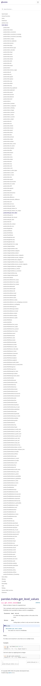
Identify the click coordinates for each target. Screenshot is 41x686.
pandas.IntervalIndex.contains (10, 313)
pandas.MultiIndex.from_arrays (10, 324)
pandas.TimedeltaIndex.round (10, 507)
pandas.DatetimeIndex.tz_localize (11, 460)
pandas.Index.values (8, 29)
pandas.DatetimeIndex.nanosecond (11, 395)
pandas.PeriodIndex (7, 518)
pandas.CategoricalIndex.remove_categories (13, 262)
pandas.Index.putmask (8, 137)
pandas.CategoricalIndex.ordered (10, 253)
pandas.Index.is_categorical (9, 105)
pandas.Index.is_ (7, 101)
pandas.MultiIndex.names (9, 333)
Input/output (5, 14)
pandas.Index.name (7, 54)
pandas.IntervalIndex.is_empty (10, 299)
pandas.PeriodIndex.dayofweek (10, 523)
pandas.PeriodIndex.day (8, 520)
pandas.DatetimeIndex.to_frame (10, 482)
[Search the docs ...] (20, 9)
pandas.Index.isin (7, 221)
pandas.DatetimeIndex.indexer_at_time (12, 447)
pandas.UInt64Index (8, 232)
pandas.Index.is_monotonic (9, 32)
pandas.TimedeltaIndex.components (11, 498)
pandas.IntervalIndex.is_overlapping (11, 304)
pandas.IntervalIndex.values (9, 297)
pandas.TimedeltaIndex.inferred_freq (11, 500)
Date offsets (4, 577)
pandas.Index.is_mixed (8, 114)
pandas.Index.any (7, 74)
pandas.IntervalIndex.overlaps (10, 315)
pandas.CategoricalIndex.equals (10, 275)
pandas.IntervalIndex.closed (9, 293)
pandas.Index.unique (8, 139)
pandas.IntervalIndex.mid (9, 291)
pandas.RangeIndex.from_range (10, 244)
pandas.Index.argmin (8, 76)
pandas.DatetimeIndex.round (10, 462)
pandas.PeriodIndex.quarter (9, 552)
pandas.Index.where (8, 132)
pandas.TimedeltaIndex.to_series (10, 505)
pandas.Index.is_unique (8, 38)
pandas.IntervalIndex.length (9, 295)
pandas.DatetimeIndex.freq (9, 424)
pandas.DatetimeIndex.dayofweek (11, 413)
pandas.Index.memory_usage (10, 70)
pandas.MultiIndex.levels (9, 335)
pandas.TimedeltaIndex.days (9, 489)
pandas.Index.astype (8, 159)
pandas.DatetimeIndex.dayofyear (11, 404)
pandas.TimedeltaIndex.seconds (10, 491)
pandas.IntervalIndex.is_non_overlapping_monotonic (15, 302)
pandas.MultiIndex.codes (9, 337)
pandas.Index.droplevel (8, 148)
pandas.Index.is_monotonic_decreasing (12, 36)
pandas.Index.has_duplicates (9, 41)
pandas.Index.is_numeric (9, 116)
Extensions (4, 592)
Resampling (4, 583)
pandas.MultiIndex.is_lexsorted (10, 353)
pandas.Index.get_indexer (9, 206)
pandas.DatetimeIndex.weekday (10, 418)
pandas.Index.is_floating (8, 107)
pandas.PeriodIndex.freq (9, 538)
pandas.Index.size (7, 63)
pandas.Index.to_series (8, 172)
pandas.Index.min (7, 121)
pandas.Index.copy (7, 81)
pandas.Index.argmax (8, 78)
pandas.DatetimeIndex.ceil (9, 467)
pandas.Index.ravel (7, 166)
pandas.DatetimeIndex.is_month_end (12, 431)
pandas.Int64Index (7, 230)
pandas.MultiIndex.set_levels (10, 344)
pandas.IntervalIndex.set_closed (10, 311)
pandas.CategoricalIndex (9, 246)
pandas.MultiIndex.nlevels (9, 340)
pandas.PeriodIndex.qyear (9, 554)
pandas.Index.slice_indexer (9, 224)
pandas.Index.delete (8, 83)
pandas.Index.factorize (8, 94)
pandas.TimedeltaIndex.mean (10, 516)
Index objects (5, 25)
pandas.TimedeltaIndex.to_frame (10, 514)
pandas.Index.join (7, 190)
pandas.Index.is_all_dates (9, 50)
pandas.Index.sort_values (9, 183)
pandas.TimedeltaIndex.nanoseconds (11, 496)
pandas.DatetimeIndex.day (9, 384)
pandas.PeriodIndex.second (9, 556)
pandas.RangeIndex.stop (9, 239)
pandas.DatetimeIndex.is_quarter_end (12, 436)
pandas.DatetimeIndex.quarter (10, 420)
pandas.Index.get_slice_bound (10, 217)
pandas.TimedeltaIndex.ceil (9, 511)
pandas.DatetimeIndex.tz (9, 422)
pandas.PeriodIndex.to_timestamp (11, 574)
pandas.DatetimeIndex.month (10, 382)
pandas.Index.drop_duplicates (10, 87)
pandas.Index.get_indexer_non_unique (12, 210)
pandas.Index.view (7, 177)
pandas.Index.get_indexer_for (10, 208)
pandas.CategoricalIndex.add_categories (12, 259)
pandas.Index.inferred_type (9, 47)
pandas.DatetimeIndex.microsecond (11, 393)
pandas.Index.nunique (8, 141)
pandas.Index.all (7, 72)
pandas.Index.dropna (8, 152)
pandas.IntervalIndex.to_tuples (10, 317)
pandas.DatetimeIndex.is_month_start (12, 429)
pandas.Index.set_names (9, 145)
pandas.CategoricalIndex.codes (10, 248)
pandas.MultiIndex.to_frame (9, 351)
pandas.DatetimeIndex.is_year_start (11, 438)
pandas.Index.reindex (8, 125)
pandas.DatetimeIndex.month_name (11, 469)
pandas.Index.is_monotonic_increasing (12, 34)
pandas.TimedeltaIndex (8, 487)
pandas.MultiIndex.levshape (9, 342)
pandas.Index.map (7, 163)
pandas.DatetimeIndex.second (10, 391)
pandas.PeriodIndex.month (9, 549)
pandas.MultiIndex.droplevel (9, 357)
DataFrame (4, 20)
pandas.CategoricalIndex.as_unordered (12, 270)
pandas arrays (5, 22)
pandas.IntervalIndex (8, 277)
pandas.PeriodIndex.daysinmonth (11, 534)
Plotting (3, 588)
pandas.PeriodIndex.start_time (10, 558)
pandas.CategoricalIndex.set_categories (12, 266)
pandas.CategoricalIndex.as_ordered (11, 268)
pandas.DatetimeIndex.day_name (11, 471)
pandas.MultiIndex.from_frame (10, 331)
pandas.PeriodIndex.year (9, 567)
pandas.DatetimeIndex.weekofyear (11, 409)
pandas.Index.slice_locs (8, 226)
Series (3, 18)
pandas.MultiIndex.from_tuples (10, 326)
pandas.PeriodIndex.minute (9, 547)
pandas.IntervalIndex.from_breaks (11, 284)
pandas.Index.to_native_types (10, 170)
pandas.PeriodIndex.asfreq (9, 570)
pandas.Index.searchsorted (9, 181)
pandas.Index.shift (7, 186)
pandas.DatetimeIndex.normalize (11, 451)
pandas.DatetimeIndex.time (9, 400)
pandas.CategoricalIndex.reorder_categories (13, 257)
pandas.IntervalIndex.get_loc (9, 306)
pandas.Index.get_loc (8, 215)
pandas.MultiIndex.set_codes (10, 346)
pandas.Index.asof (7, 201)
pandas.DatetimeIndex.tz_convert (11, 458)
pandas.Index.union (7, 195)
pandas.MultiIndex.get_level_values (11, 375)
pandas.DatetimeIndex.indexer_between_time (14, 449)
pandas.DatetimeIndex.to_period (10, 474)
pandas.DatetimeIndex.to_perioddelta (12, 476)
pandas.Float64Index (8, 235)
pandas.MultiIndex (7, 320)
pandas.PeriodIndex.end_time (10, 536)
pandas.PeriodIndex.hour (9, 543)
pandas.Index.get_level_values (10, 212)
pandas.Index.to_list (7, 168)
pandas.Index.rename (8, 128)
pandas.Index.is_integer (8, 110)
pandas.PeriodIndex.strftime (9, 572)
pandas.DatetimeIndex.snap (9, 456)
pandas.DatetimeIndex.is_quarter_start (12, 433)
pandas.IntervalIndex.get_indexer (10, 308)
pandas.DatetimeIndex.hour (9, 387)
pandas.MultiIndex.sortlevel (9, 355)
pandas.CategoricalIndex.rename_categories (13, 255)
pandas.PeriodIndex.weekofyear (10, 565)
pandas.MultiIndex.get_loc (9, 366)
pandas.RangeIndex (7, 228)
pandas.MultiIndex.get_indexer (10, 373)
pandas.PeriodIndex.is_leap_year (10, 545)
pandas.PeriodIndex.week (9, 561)
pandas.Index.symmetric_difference (11, 199)
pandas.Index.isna (7, 154)
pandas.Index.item (7, 161)
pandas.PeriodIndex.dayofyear (10, 527)
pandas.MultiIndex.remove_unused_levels (13, 364)
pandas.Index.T (6, 67)
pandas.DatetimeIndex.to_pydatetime (12, 478)
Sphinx (10, 672)
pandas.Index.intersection (9, 192)
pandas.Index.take (7, 134)
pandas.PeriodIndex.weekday (10, 563)
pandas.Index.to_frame (8, 174)
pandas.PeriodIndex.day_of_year (10, 529)
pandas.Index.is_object (8, 119)
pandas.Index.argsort (8, 179)
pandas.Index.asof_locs (8, 203)
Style (3, 585)
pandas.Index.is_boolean (9, 103)
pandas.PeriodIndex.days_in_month (11, 532)
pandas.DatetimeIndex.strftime (10, 453)
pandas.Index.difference (8, 197)
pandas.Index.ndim (7, 61)
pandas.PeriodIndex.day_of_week (11, 525)
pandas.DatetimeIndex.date (9, 398)
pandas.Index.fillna (7, 150)
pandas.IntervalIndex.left (9, 286)
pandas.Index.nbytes (8, 58)
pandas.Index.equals (8, 92)
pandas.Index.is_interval (8, 112)
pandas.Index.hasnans (8, 43)
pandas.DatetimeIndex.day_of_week (11, 416)
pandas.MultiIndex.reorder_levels (11, 362)
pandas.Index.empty (8, 65)
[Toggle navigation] (38, 2)
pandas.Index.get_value (8, 219)
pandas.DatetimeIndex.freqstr (10, 427)
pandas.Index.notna (7, 157)
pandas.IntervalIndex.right (9, 288)
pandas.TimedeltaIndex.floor (9, 509)
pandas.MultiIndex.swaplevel (10, 360)
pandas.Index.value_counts (9, 143)
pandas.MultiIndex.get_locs (9, 369)
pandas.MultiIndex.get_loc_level (10, 371)
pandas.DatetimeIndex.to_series (10, 480)
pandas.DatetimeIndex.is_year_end (11, 440)
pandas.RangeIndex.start (9, 237)
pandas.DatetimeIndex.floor (9, 465)
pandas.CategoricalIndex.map (10, 273)
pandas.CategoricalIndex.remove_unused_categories (15, 264)
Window (4, 579)
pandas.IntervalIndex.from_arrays (11, 279)
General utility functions (7, 590)
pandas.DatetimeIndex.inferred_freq (11, 445)
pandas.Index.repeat (8, 130)
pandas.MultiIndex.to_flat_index (10, 349)
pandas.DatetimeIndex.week (10, 411)
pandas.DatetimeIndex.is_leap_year (11, 442)
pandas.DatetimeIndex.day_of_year (11, 407)
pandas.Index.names (8, 56)
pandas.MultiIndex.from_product (11, 328)
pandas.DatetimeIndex (8, 378)
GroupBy (4, 581)
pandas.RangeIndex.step (9, 241)
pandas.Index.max (7, 123)
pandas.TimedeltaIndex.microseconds (12, 494)
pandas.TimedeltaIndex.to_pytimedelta (12, 503)
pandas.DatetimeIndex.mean (10, 485)
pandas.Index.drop (7, 85)
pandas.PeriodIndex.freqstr (9, 541)
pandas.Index (6, 27)
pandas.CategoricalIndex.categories (11, 250)
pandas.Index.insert (7, 99)
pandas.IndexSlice (7, 322)
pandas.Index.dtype (7, 45)
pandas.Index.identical (8, 96)
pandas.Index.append (8, 188)
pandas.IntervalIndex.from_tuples (11, 282)
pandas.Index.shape (7, 52)
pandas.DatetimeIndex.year (9, 380)
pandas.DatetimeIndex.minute (10, 389)
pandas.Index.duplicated (9, 90)
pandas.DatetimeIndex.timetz (10, 402)
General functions (6, 16)
